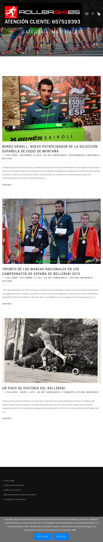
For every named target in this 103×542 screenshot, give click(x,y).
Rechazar (42, 536)
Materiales (93, 155)
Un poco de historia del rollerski (33, 388)
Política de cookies (12, 490)
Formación (68, 392)
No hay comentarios (55, 155)
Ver (74, 530)
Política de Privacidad (14, 485)
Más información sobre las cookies (20, 494)
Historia (74, 278)
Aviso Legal (9, 480)
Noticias (7, 159)
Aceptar (61, 536)
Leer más (6, 184)
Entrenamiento (77, 155)
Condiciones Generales (15, 499)
